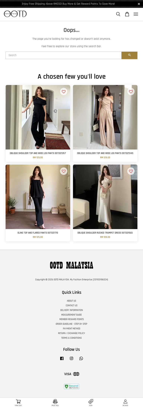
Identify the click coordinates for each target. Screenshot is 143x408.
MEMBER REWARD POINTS (71, 319)
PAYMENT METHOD (71, 328)
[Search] (64, 55)
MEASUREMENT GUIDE (71, 314)
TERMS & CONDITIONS (71, 337)
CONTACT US (71, 305)
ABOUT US (71, 300)
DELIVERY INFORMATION (71, 310)
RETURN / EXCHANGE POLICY (71, 333)
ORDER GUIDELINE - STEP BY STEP (71, 323)
